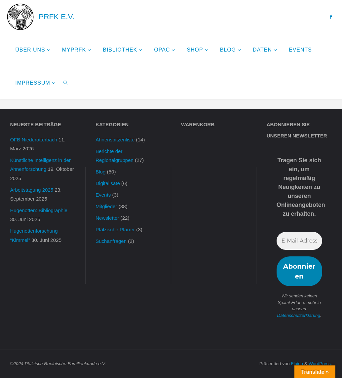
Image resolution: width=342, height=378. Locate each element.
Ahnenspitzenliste (115, 139)
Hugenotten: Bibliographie (39, 210)
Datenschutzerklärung (299, 315)
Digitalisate (107, 183)
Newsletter (107, 218)
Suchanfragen (111, 241)
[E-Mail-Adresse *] (299, 241)
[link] (65, 82)
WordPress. (320, 363)
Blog (100, 171)
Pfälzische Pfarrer (115, 229)
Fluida (296, 363)
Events (103, 195)
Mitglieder (106, 206)
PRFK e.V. (56, 16)
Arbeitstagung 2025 (32, 190)
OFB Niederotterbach (33, 139)
